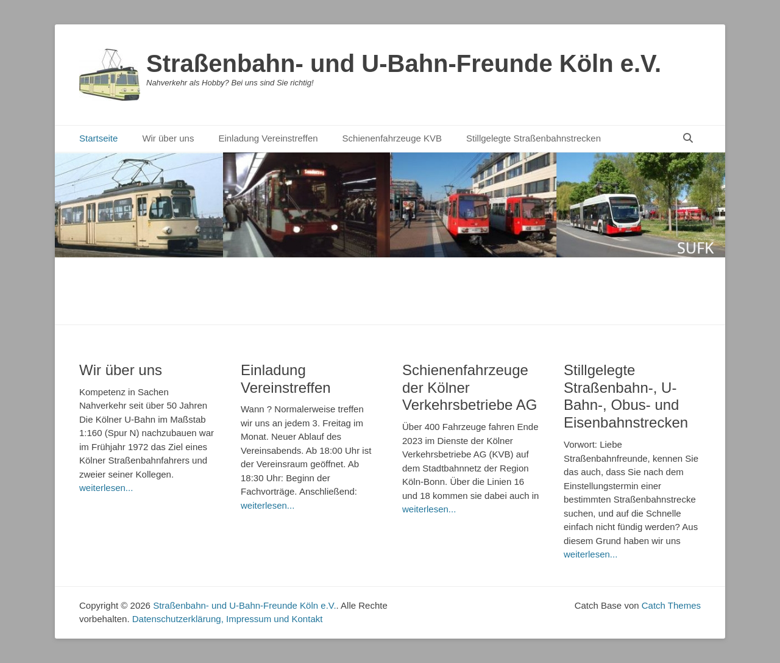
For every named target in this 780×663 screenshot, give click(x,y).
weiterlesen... (106, 487)
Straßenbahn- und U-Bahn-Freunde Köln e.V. (403, 63)
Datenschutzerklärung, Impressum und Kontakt (227, 619)
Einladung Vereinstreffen (267, 138)
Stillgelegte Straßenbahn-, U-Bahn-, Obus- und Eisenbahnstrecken (626, 396)
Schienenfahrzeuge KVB (392, 138)
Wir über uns (168, 138)
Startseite (98, 138)
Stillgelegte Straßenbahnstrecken (533, 138)
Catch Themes (671, 605)
